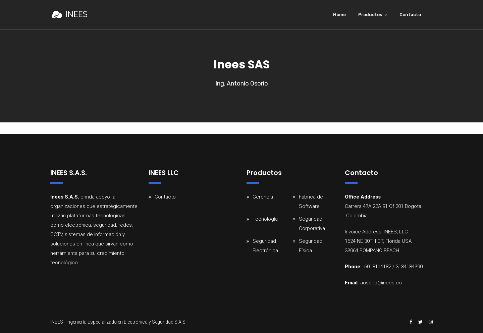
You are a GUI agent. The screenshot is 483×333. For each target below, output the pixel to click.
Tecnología (265, 219)
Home (339, 14)
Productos (370, 14)
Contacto (410, 14)
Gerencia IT (265, 197)
